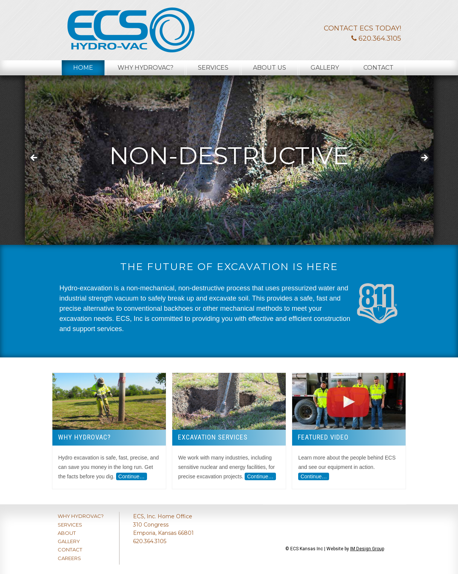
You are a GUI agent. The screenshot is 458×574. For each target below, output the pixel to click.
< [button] (34, 158)
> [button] (424, 158)
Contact (378, 67)
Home (83, 67)
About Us (269, 67)
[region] (229, 160)
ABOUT (67, 533)
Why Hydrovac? (145, 67)
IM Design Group (367, 548)
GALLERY (69, 541)
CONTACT (70, 550)
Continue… (131, 476)
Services (213, 67)
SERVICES (70, 525)
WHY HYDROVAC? (81, 516)
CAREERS (69, 558)
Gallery (325, 67)
